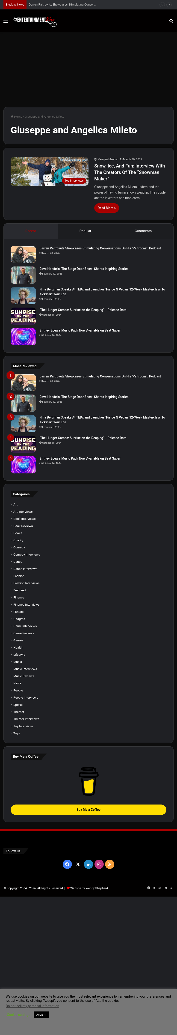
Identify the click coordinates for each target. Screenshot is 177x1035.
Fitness (18, 611)
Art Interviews (23, 511)
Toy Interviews (23, 726)
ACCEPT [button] (41, 1014)
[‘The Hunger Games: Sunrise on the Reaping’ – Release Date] (23, 316)
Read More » (107, 208)
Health (18, 647)
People (18, 690)
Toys (16, 733)
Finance (18, 597)
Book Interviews (24, 518)
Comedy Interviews (26, 554)
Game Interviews (25, 626)
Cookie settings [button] (18, 1015)
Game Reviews (23, 633)
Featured (19, 590)
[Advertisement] (88, 71)
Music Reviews (23, 676)
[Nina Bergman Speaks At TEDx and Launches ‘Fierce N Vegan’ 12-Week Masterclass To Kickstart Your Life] (23, 295)
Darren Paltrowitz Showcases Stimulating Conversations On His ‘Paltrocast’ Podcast (100, 248)
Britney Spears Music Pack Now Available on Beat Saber (80, 330)
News (17, 683)
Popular (85, 231)
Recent (30, 231)
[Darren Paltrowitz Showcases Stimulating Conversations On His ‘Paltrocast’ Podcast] (23, 254)
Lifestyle (19, 654)
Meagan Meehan (108, 159)
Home (16, 116)
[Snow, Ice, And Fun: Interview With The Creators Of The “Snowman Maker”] (49, 171)
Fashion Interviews (26, 583)
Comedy (19, 547)
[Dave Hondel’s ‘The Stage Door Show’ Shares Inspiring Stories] (23, 275)
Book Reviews (23, 526)
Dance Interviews (25, 569)
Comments (143, 231)
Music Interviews (25, 669)
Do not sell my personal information (32, 1006)
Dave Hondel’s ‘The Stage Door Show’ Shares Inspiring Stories (84, 269)
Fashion (18, 576)
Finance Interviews (26, 604)
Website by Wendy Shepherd (89, 888)
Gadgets (19, 619)
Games (18, 640)
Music (17, 662)
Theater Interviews (26, 719)
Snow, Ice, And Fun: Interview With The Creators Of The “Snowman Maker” (129, 172)
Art (15, 504)
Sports (18, 704)
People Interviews (25, 697)
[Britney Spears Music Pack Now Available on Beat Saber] (23, 336)
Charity (18, 540)
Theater (18, 712)
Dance (17, 561)
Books (17, 533)
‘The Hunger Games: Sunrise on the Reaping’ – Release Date (83, 310)
